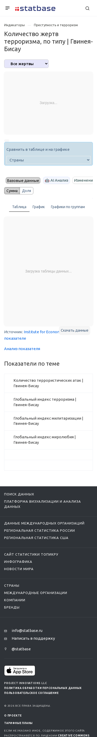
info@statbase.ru (27, 630)
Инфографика (18, 561)
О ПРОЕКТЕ (13, 715)
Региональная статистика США (36, 538)
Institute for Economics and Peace (54, 332)
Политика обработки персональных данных (42, 688)
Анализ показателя (22, 348)
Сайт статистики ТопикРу (31, 554)
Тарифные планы (18, 723)
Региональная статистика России (39, 530)
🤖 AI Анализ (56, 180)
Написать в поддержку (33, 638)
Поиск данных (19, 494)
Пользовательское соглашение (31, 693)
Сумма (12, 191)
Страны (11, 585)
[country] (48, 160)
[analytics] (26, 63)
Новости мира (19, 569)
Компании (14, 600)
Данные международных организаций (44, 523)
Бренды (12, 607)
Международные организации (35, 593)
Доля (26, 191)
